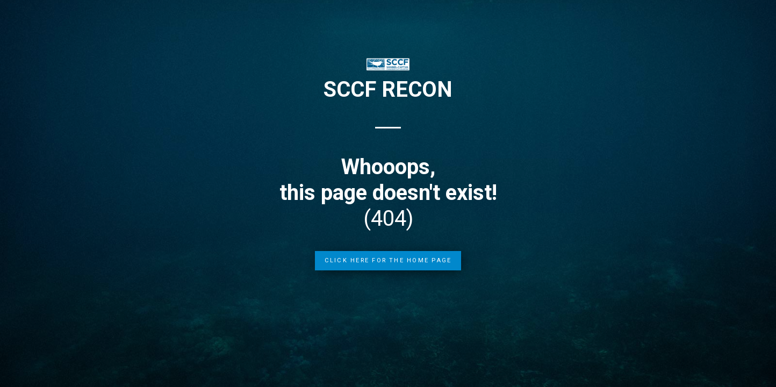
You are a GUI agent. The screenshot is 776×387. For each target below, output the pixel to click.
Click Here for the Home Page (388, 260)
